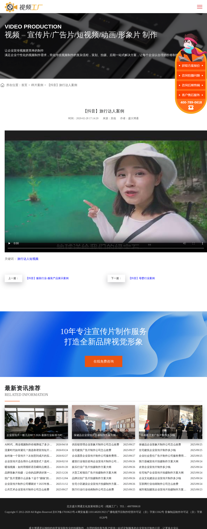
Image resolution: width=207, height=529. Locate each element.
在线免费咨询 (103, 361)
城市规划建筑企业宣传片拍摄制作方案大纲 (163, 489)
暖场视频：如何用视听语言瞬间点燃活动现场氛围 (29, 467)
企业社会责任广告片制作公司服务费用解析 (163, 455)
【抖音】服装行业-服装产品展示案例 (47, 278)
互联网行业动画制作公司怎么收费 (158, 484)
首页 (24, 85)
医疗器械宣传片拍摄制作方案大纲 (158, 461)
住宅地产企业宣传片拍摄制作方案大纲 (161, 472)
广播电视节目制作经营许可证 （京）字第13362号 (135, 512)
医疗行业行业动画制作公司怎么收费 (93, 489)
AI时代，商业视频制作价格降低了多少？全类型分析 (29, 444)
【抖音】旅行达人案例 (62, 85)
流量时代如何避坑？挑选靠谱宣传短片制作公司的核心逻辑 (29, 450)
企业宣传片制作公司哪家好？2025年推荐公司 (29, 484)
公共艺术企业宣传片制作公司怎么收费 (27, 489)
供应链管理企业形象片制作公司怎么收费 (95, 444)
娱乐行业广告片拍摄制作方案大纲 (91, 467)
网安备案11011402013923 (92, 512)
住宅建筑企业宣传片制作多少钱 (157, 450)
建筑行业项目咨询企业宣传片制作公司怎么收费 (96, 461)
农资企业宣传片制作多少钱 (154, 467)
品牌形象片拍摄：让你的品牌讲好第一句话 (29, 472)
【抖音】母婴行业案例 (142, 278)
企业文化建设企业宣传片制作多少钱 (160, 478)
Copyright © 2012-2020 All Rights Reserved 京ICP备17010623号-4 (41, 512)
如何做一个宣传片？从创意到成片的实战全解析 (29, 455)
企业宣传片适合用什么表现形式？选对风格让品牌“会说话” (29, 461)
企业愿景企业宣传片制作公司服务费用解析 (96, 455)
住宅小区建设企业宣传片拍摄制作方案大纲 (96, 484)
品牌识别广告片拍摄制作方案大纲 (91, 478)
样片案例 (37, 85)
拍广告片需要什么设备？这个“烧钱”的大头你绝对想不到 (29, 478)
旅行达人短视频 (27, 258)
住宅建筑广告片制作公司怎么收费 (91, 450)
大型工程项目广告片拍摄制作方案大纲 (94, 472)
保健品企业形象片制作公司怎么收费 (160, 444)
